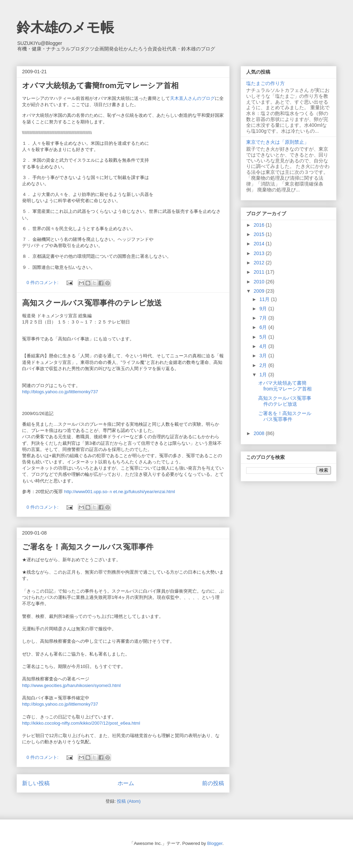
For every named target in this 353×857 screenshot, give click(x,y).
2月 (263, 365)
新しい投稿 (36, 783)
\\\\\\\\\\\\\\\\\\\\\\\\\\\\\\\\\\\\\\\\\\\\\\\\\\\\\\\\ (57, 132)
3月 (263, 355)
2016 (260, 225)
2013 (260, 253)
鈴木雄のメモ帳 (65, 27)
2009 (260, 291)
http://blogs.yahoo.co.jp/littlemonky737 (60, 391)
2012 (260, 262)
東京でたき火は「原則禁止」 (277, 142)
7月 (263, 318)
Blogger (214, 843)
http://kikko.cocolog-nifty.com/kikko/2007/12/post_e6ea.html (81, 723)
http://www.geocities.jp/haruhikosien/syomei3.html (71, 685)
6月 (263, 327)
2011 (260, 272)
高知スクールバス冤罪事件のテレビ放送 (92, 303)
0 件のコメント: (43, 282)
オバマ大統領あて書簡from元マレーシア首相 (100, 85)
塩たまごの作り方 (265, 83)
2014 (260, 243)
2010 (260, 281)
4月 (263, 346)
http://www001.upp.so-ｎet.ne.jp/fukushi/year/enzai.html (119, 491)
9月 (263, 308)
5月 (263, 337)
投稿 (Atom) (129, 801)
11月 (265, 299)
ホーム (126, 783)
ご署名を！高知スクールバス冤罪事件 (87, 547)
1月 (263, 374)
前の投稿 (213, 783)
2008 (260, 433)
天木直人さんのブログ (192, 98)
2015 (260, 234)
